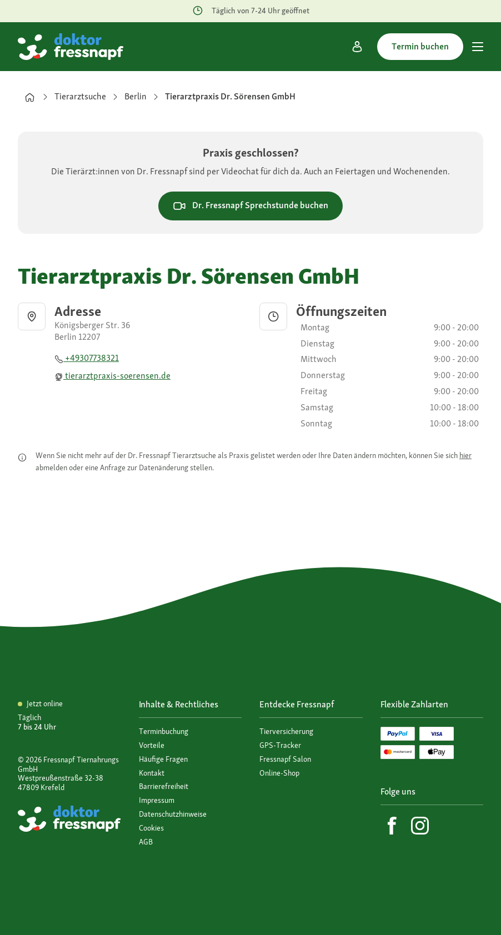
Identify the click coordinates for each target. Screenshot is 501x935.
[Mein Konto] (357, 46)
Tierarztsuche (80, 96)
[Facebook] (392, 825)
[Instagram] (420, 825)
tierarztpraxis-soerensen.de (112, 375)
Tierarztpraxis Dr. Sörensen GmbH (230, 96)
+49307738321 (86, 358)
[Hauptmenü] (477, 46)
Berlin (135, 96)
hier (465, 455)
